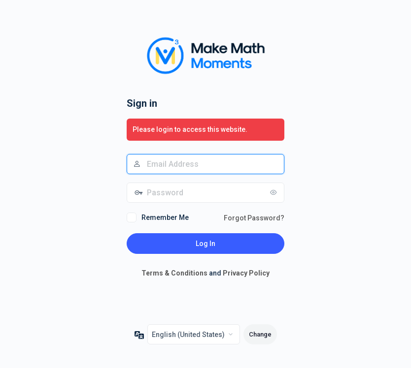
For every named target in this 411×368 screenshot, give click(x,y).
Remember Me (165, 217)
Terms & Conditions (174, 273)
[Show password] (274, 192)
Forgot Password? (254, 218)
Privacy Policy (246, 273)
